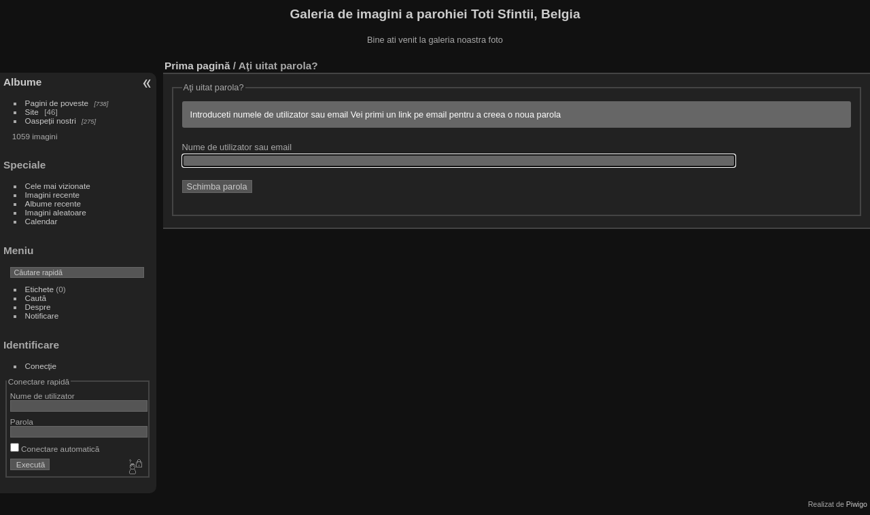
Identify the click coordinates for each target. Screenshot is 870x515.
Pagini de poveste (57, 103)
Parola (21, 421)
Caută (35, 298)
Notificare (42, 315)
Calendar (41, 221)
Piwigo (856, 504)
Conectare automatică (54, 448)
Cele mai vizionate (57, 185)
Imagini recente (52, 194)
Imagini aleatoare (55, 212)
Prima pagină (197, 65)
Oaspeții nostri (50, 120)
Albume (22, 82)
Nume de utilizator (42, 395)
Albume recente (53, 203)
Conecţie (40, 365)
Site (32, 111)
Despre (38, 306)
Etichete (39, 289)
